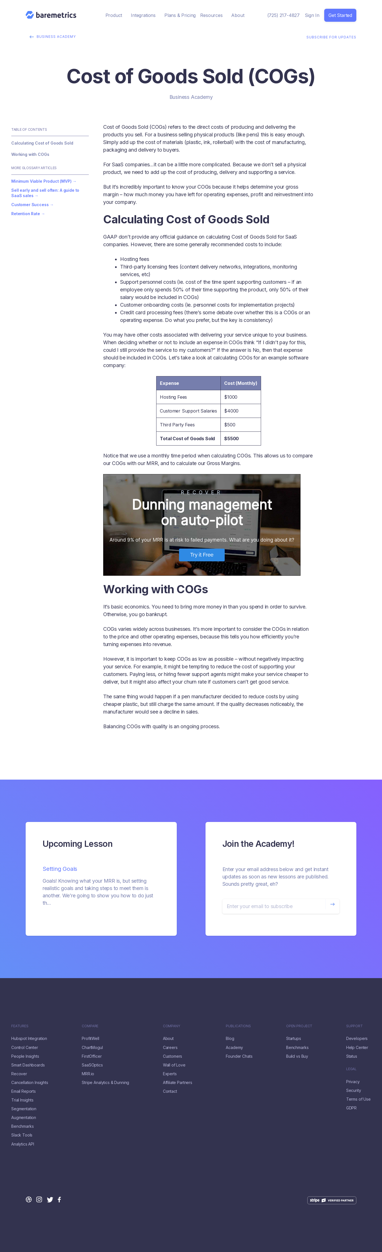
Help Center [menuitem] (357, 1047)
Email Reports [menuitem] (23, 1091)
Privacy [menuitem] (353, 1081)
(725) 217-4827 (283, 15)
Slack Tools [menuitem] (21, 1135)
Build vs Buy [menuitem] (297, 1056)
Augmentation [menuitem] (23, 1117)
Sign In (312, 15)
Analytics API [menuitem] (22, 1144)
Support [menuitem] (354, 1026)
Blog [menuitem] (230, 1038)
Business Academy (54, 36)
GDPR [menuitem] (351, 1108)
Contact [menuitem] (170, 1091)
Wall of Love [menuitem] (174, 1065)
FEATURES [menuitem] (19, 1026)
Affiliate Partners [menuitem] (177, 1082)
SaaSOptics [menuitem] (92, 1065)
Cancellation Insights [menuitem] (29, 1082)
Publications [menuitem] (238, 1026)
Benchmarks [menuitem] (22, 1126)
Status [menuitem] (351, 1056)
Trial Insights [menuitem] (22, 1100)
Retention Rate (25, 213)
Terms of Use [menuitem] (358, 1099)
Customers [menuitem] (172, 1056)
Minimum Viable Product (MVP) (41, 181)
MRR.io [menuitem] (88, 1074)
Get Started (340, 15)
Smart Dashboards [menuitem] (28, 1065)
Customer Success (30, 204)
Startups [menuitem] (293, 1038)
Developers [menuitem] (357, 1038)
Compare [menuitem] (90, 1026)
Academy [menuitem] (234, 1047)
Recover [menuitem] (19, 1074)
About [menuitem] (168, 1038)
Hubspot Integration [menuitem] (29, 1038)
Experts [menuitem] (170, 1074)
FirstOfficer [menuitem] (91, 1056)
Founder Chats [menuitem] (239, 1056)
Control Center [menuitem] (24, 1047)
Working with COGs (30, 154)
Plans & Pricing (180, 15)
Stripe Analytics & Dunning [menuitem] (105, 1082)
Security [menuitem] (353, 1090)
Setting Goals (60, 869)
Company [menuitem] (171, 1026)
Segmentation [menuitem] (23, 1109)
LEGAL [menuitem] (351, 1069)
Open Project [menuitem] (299, 1026)
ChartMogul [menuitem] (92, 1047)
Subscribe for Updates (331, 36)
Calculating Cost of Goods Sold (42, 143)
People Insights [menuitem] (25, 1056)
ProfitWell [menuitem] (90, 1038)
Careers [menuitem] (170, 1047)
